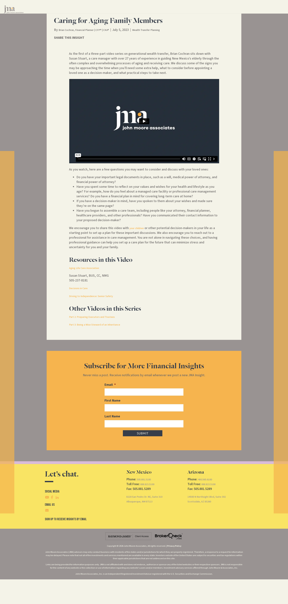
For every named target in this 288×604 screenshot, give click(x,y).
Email (110, 411)
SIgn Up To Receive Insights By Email (66, 544)
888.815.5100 (149, 508)
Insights (180, 13)
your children (138, 254)
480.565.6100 (207, 504)
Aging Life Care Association (88, 294)
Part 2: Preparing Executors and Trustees (97, 342)
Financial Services (138, 13)
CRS (215, 13)
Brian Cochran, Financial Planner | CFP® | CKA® (91, 55)
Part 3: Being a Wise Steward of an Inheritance (101, 350)
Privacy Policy (174, 570)
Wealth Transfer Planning (163, 55)
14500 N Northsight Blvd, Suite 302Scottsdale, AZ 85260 (212, 523)
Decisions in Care (81, 314)
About (162, 13)
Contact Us (198, 13)
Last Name (112, 441)
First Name (112, 426)
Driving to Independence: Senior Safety (97, 322)
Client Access (231, 13)
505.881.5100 (146, 504)
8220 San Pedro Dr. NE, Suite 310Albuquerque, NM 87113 (149, 523)
